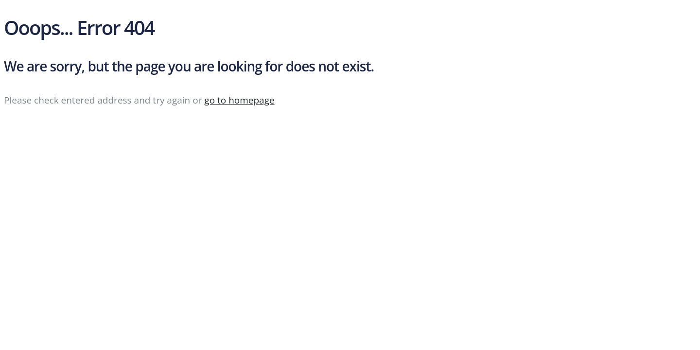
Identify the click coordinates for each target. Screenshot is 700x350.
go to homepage (239, 100)
